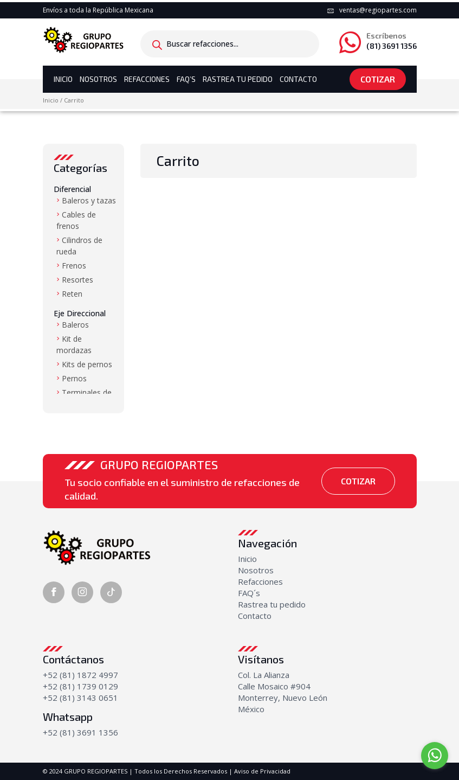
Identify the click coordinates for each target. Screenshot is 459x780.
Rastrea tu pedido (272, 604)
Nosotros (98, 79)
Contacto (298, 79)
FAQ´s (249, 592)
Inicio (63, 79)
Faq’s (186, 79)
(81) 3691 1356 (391, 41)
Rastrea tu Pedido (238, 79)
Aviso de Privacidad (262, 771)
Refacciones (147, 79)
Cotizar (377, 79)
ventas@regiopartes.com (378, 10)
